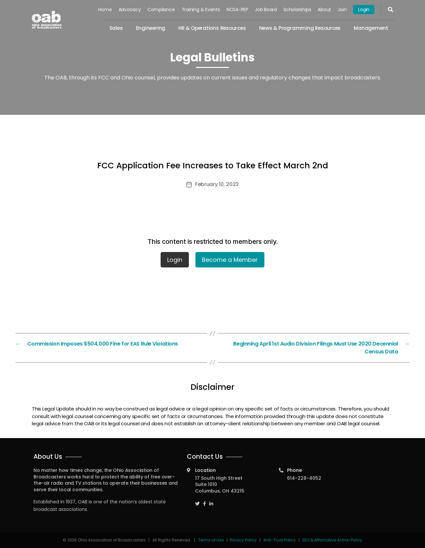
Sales (116, 28)
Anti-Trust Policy (279, 540)
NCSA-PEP (237, 9)
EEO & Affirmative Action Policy (332, 540)
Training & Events (201, 9)
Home (105, 9)
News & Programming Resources (300, 28)
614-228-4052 (304, 478)
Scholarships (297, 9)
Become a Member (230, 260)
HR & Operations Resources (212, 28)
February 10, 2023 (217, 184)
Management (371, 28)
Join (342, 9)
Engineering (151, 28)
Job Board (266, 9)
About (324, 9)
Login (363, 9)
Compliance (161, 9)
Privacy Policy (243, 540)
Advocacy (130, 9)
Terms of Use (211, 540)
